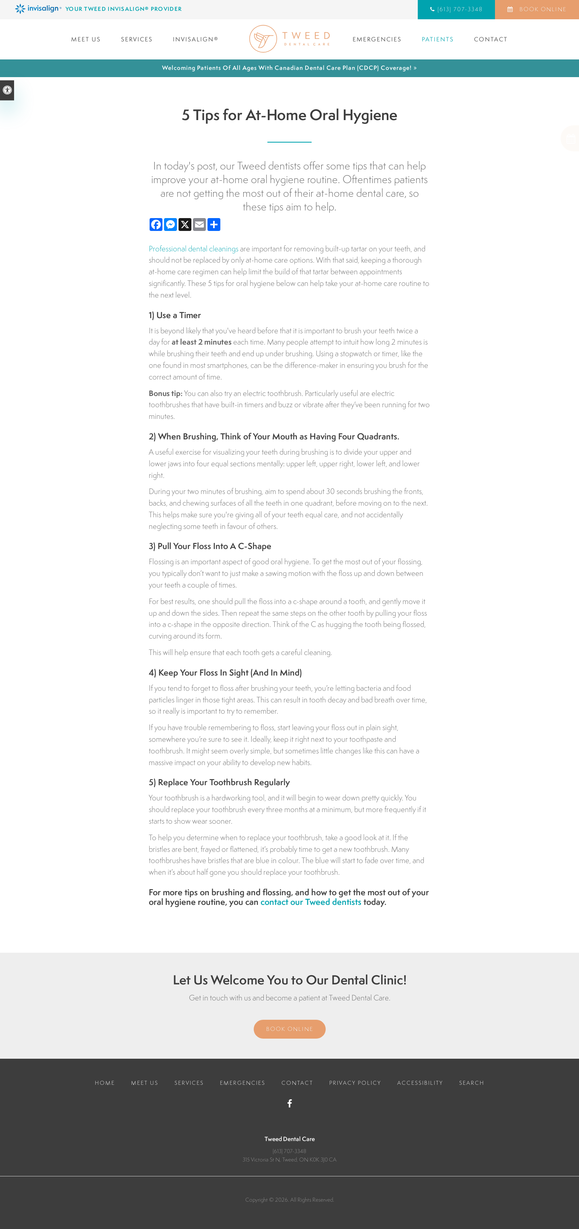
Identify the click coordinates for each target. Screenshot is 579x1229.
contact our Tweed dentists (311, 902)
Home (105, 1082)
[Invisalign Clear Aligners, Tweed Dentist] (151, 9)
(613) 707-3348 (460, 9)
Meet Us (86, 39)
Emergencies (377, 39)
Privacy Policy (355, 1082)
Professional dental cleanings (193, 248)
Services (137, 39)
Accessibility (420, 1082)
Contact (491, 39)
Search (472, 1082)
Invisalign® (196, 39)
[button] (542, 138)
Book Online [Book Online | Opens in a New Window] (542, 9)
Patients (438, 39)
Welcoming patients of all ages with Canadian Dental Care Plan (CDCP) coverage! (287, 67)
